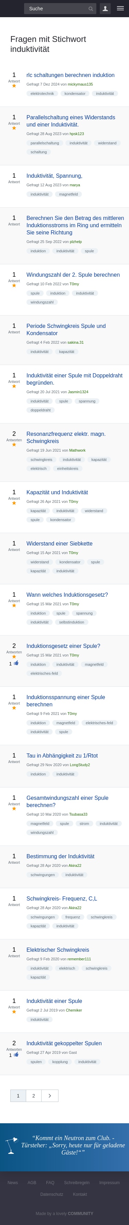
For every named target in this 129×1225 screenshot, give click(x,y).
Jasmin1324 (78, 392)
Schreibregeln (76, 1182)
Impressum (109, 1182)
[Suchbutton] (90, 8)
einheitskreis (67, 468)
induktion (38, 251)
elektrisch (38, 468)
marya (74, 185)
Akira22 (74, 865)
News (13, 1182)
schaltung (39, 152)
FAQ (50, 1182)
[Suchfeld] (60, 8)
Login (105, 8)
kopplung (60, 1062)
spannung (87, 401)
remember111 (79, 959)
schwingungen (43, 875)
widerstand (107, 143)
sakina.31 (75, 342)
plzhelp (76, 242)
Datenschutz (51, 1194)
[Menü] (120, 8)
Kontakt (80, 1194)
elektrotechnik (42, 93)
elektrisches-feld (44, 673)
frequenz (72, 917)
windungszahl (42, 302)
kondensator (75, 93)
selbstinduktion (71, 622)
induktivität (105, 93)
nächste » (53, 1098)
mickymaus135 (80, 84)
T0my (74, 284)
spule (89, 251)
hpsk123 (76, 134)
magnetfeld (68, 194)
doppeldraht (41, 410)
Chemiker (74, 1010)
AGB (32, 1182)
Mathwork (77, 450)
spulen (36, 1062)
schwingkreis (41, 459)
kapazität (66, 352)
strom (84, 823)
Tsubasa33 (78, 814)
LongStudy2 (80, 765)
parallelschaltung (45, 143)
